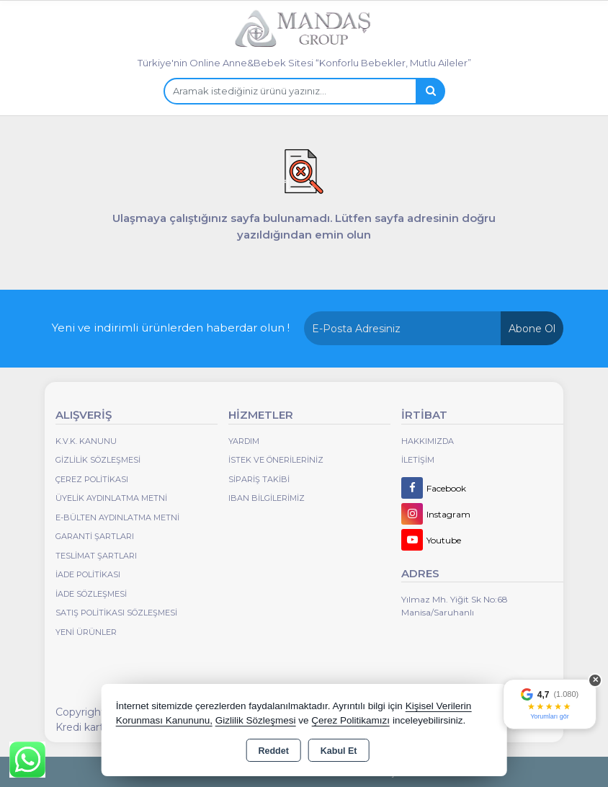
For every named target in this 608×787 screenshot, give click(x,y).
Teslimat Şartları (96, 556)
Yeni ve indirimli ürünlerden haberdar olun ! (171, 327)
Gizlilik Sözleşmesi (97, 460)
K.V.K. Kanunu (86, 441)
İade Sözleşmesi (91, 594)
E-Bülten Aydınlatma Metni (117, 517)
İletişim (417, 460)
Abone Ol (532, 328)
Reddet (273, 751)
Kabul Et (339, 751)
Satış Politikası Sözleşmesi (116, 613)
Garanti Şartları (94, 536)
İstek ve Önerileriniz (275, 460)
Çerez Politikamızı (350, 720)
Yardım (243, 441)
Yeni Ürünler (86, 632)
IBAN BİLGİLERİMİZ (266, 498)
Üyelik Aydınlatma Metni (111, 498)
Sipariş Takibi (259, 479)
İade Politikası (87, 574)
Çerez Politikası (91, 479)
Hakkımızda (427, 441)
